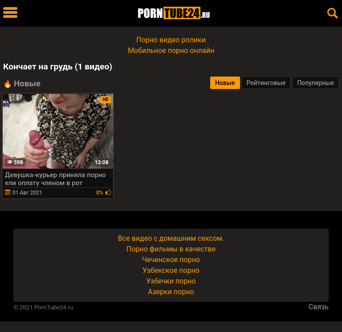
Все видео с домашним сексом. (171, 238)
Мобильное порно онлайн (171, 50)
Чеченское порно (171, 259)
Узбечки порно (170, 281)
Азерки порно (171, 291)
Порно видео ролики (171, 40)
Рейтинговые (265, 82)
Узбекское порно (171, 270)
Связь (319, 307)
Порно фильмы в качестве (171, 249)
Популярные (315, 82)
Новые (225, 82)
